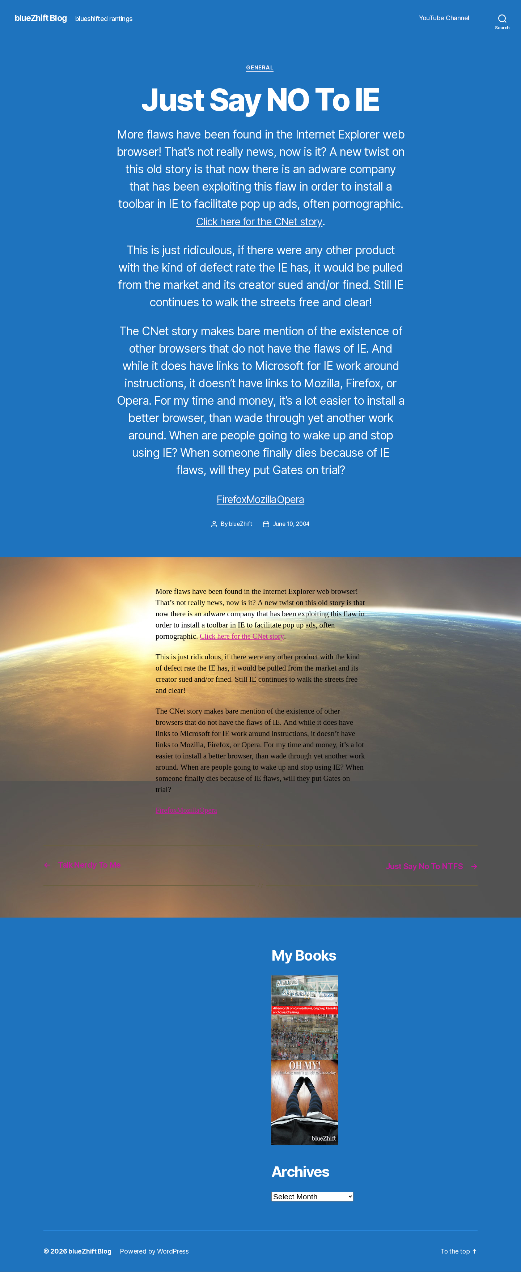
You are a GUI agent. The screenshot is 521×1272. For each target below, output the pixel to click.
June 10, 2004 (291, 524)
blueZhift (240, 524)
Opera (296, 500)
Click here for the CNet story (259, 222)
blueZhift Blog (41, 18)
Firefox (226, 500)
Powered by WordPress (155, 1251)
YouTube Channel (444, 18)
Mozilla (262, 500)
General (260, 68)
